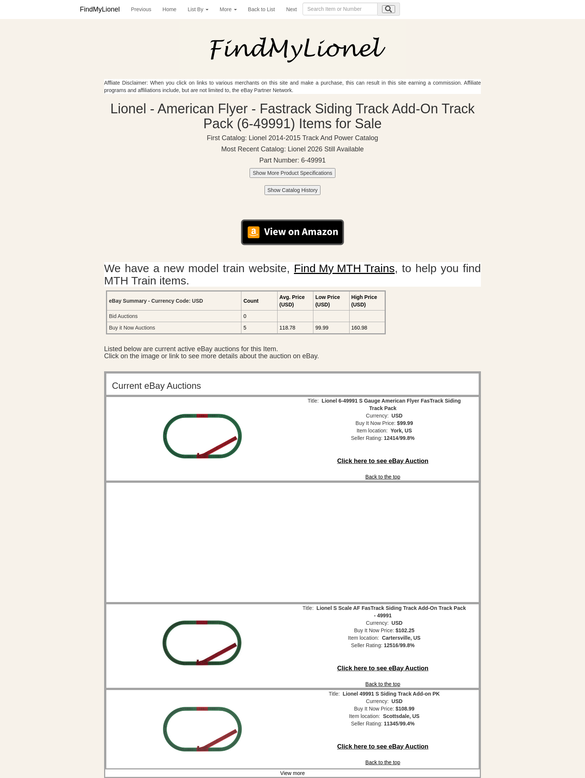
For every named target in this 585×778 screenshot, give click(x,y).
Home (169, 9)
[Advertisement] (202, 542)
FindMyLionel (100, 9)
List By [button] (198, 9)
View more (292, 773)
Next (291, 9)
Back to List (261, 9)
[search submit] (388, 9)
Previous (141, 9)
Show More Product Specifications (292, 173)
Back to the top (382, 477)
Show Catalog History (293, 190)
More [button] (228, 9)
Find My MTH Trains (344, 268)
